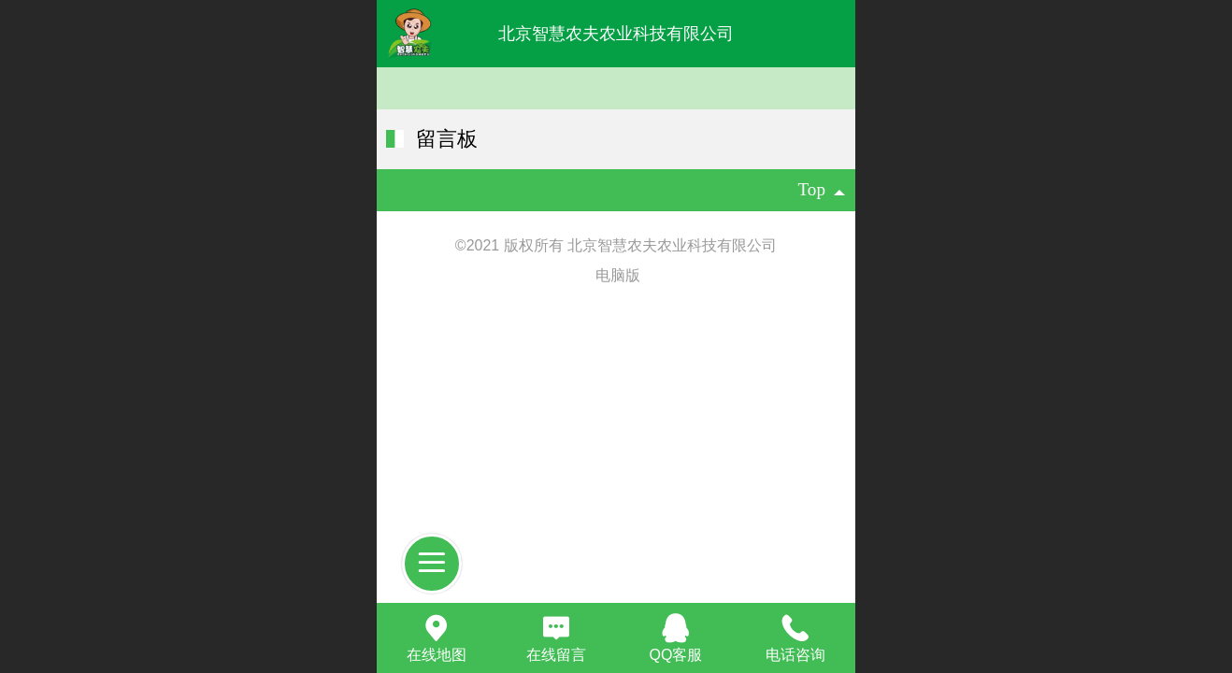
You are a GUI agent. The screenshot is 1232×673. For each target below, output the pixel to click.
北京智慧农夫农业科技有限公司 (616, 33)
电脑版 (617, 275)
